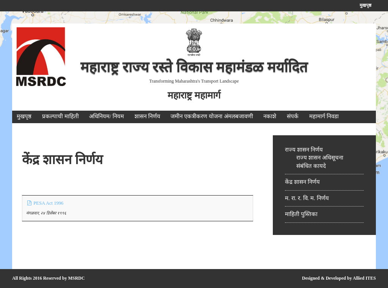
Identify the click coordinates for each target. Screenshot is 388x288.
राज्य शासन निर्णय (304, 150)
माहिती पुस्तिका (301, 214)
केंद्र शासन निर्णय (302, 182)
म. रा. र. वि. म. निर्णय (307, 198)
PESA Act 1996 (44, 203)
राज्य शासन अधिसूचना (319, 158)
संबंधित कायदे (311, 166)
